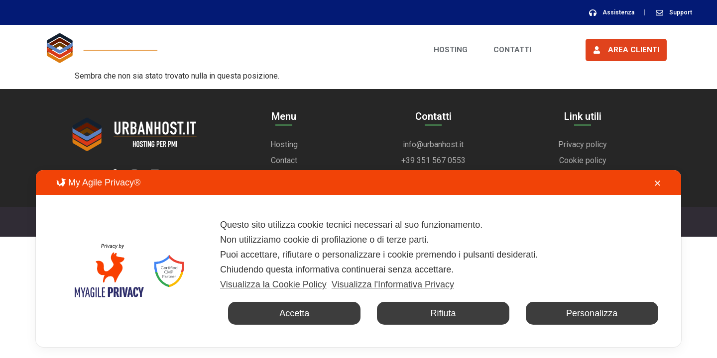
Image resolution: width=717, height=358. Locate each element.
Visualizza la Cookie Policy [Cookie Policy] (273, 284)
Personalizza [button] (591, 313)
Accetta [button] (294, 313)
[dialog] (358, 258)
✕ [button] (657, 183)
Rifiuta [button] (443, 313)
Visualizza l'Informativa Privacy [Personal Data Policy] (393, 284)
